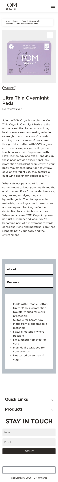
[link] (43, 6)
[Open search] (36, 6)
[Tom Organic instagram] (31, 462)
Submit (29, 451)
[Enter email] (29, 442)
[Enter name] (29, 432)
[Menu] (51, 6)
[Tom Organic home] (10, 6)
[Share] (50, 35)
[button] (29, 399)
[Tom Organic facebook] (26, 462)
